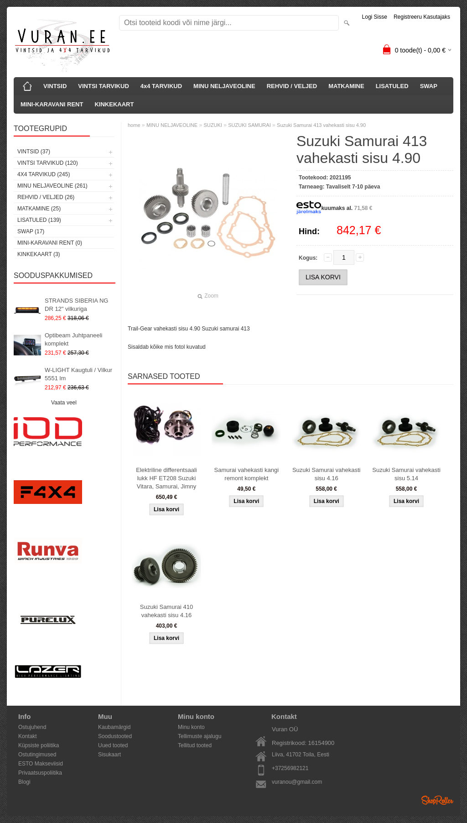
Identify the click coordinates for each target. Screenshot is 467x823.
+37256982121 (290, 768)
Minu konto (191, 727)
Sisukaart (109, 754)
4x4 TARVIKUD (161, 86)
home (134, 125)
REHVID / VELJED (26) (45, 197)
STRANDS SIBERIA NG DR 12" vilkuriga (76, 304)
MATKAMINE (346, 86)
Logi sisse (374, 17)
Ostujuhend (32, 727)
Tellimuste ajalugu (199, 736)
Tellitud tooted (195, 745)
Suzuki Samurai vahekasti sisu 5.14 (406, 474)
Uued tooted (113, 745)
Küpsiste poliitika (38, 745)
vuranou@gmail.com (297, 782)
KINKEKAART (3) (38, 254)
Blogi (24, 782)
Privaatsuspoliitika (40, 773)
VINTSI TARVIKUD (103, 86)
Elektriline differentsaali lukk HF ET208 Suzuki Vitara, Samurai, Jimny (166, 478)
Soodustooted (115, 736)
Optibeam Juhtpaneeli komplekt (73, 339)
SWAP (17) (30, 231)
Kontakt (27, 736)
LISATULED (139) (39, 220)
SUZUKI (213, 125)
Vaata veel (64, 402)
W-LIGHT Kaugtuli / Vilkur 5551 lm (78, 374)
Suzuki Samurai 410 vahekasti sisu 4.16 (166, 611)
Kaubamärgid (114, 727)
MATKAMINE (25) (39, 208)
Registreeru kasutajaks (422, 17)
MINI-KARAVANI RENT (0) (49, 243)
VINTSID (55, 86)
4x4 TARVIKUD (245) (43, 174)
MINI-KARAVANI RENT (52, 104)
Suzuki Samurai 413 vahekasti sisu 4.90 (321, 125)
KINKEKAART (114, 104)
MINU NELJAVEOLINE (224, 86)
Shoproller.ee (437, 800)
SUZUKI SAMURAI (249, 125)
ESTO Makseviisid (40, 763)
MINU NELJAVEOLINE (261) (52, 186)
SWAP (428, 86)
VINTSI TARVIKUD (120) (47, 163)
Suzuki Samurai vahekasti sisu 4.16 (326, 474)
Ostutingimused (37, 754)
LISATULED (392, 86)
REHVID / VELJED (292, 86)
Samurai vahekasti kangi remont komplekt (246, 474)
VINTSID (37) (33, 151)
